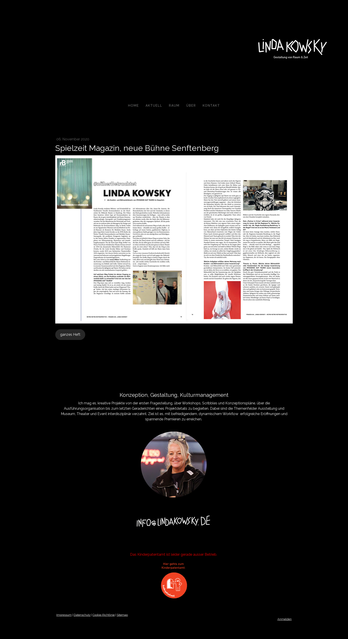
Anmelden (284, 619)
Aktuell (154, 105)
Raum (174, 105)
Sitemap (122, 615)
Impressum (64, 615)
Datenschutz (82, 615)
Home (133, 105)
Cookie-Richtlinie (104, 615)
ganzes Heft (70, 334)
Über (191, 105)
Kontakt (211, 105)
